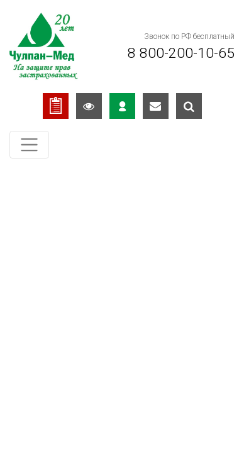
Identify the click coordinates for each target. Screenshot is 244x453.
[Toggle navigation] (29, 145)
